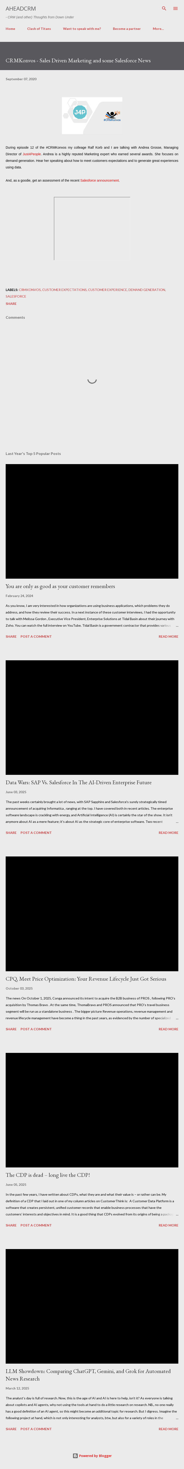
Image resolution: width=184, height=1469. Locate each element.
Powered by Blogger (92, 1455)
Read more (168, 636)
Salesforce (16, 296)
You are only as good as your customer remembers (60, 586)
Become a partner (127, 29)
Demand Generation (146, 290)
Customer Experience (107, 290)
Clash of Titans (39, 29)
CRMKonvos (30, 290)
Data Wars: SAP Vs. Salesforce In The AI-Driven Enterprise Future (79, 782)
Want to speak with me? (82, 29)
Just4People (32, 154)
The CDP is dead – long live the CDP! (48, 1174)
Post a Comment (36, 636)
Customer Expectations (64, 290)
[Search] (164, 8)
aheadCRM (21, 8)
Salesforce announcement (99, 180)
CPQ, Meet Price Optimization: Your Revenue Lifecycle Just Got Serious (86, 978)
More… (158, 29)
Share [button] (11, 304)
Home (10, 29)
